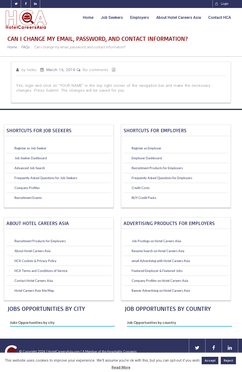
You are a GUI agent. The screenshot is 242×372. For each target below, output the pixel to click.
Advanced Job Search (29, 168)
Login (221, 4)
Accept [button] (210, 360)
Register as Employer (146, 148)
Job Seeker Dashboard (30, 158)
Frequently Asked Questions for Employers (162, 178)
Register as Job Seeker (30, 148)
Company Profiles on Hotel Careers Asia (160, 281)
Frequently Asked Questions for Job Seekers (45, 178)
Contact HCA (219, 17)
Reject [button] (228, 360)
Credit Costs (140, 188)
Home (88, 17)
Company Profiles (27, 188)
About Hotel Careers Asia (178, 17)
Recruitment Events (28, 198)
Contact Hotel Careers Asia (33, 281)
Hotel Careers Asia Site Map (34, 290)
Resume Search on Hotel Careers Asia (158, 251)
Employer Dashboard (147, 158)
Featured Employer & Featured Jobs (157, 271)
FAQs (25, 47)
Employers (139, 17)
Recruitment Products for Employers (40, 241)
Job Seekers (112, 17)
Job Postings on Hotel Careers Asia (156, 241)
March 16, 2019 (60, 70)
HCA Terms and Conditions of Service (40, 271)
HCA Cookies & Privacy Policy (35, 261)
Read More (121, 367)
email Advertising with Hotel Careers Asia (161, 261)
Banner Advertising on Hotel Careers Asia (161, 290)
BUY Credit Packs (144, 198)
